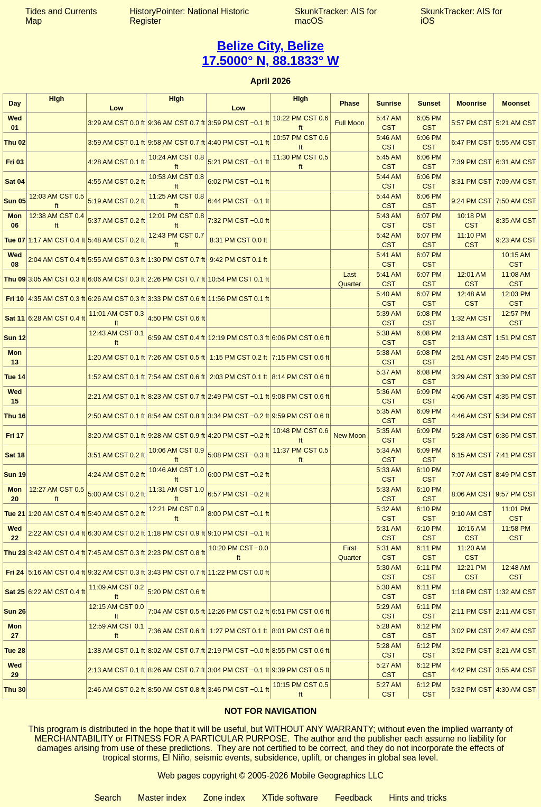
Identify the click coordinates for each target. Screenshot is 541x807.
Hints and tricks (417, 797)
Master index (162, 797)
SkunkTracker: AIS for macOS (336, 16)
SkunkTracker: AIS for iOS (461, 16)
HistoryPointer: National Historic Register (189, 16)
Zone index (224, 797)
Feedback (353, 797)
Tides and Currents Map (61, 16)
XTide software (290, 797)
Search (107, 797)
